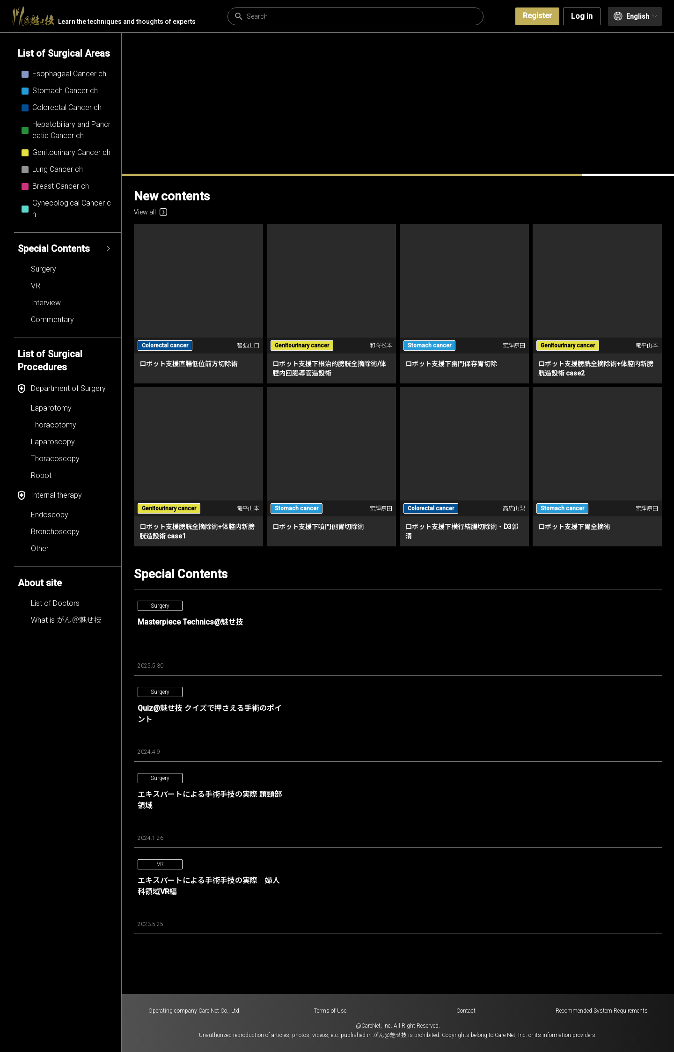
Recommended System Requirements (602, 1011)
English (635, 16)
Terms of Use (330, 1011)
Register (537, 15)
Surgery (43, 269)
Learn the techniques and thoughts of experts (104, 16)
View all (150, 212)
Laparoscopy (53, 441)
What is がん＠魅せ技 (66, 620)
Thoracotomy (53, 424)
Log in (582, 16)
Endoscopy (49, 514)
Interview (46, 302)
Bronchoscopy (55, 531)
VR (35, 285)
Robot (41, 475)
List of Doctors (55, 603)
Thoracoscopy (55, 458)
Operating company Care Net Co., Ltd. (194, 1011)
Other (40, 548)
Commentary (52, 319)
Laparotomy (51, 408)
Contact (466, 1011)
